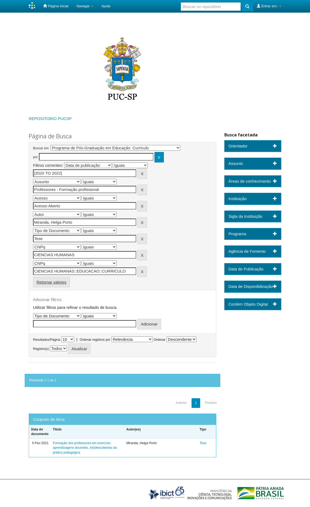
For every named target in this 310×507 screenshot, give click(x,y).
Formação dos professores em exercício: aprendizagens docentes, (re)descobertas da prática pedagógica (85, 447)
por (35, 157)
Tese (203, 443)
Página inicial (55, 6)
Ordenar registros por (95, 340)
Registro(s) (41, 349)
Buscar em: (41, 148)
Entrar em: (269, 6)
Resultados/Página (46, 340)
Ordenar (159, 340)
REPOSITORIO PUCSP (50, 118)
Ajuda (105, 6)
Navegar (85, 6)
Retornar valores (51, 282)
